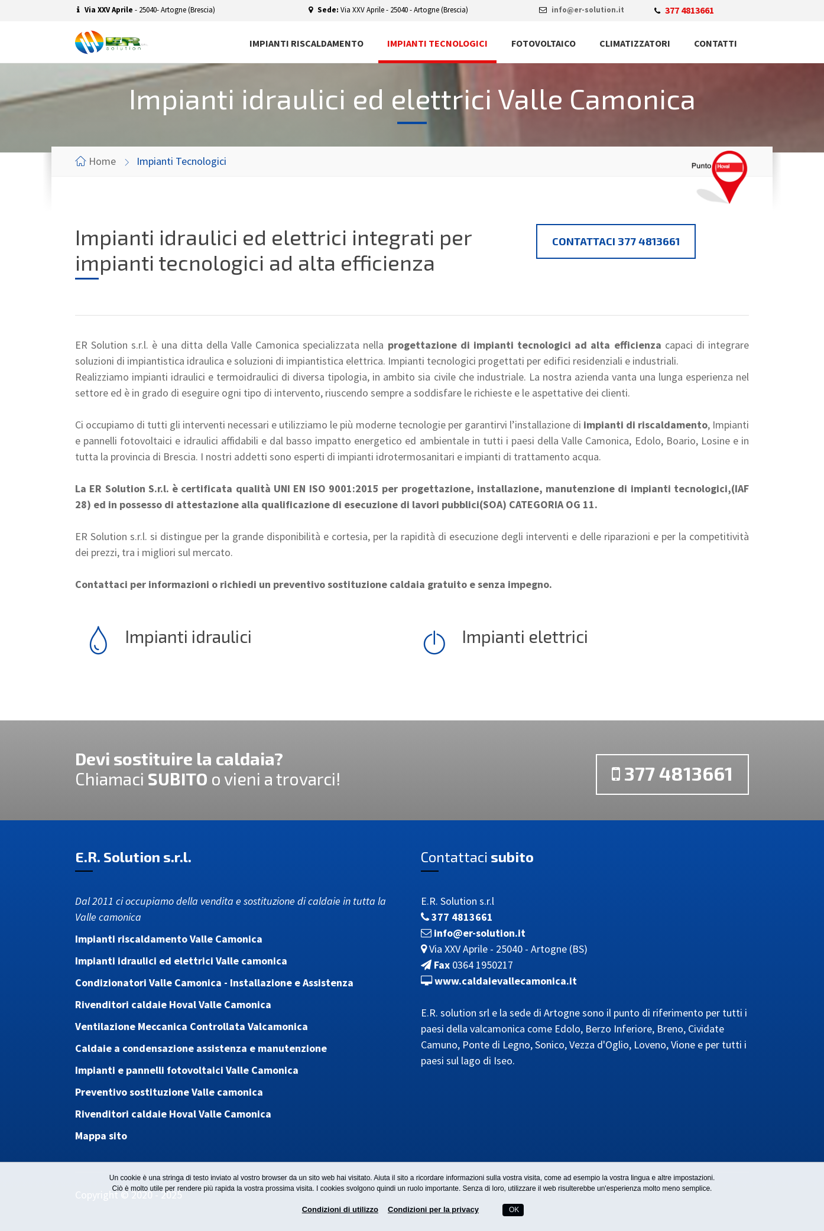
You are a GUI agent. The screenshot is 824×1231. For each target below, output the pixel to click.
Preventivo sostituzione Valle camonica (169, 1092)
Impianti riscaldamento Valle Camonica (168, 939)
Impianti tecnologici (437, 43)
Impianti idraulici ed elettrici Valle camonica (181, 960)
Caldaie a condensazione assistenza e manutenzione (201, 1048)
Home (102, 161)
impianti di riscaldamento (645, 424)
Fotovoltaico (543, 43)
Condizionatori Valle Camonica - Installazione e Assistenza (214, 982)
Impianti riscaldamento (306, 43)
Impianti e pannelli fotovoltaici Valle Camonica (187, 1070)
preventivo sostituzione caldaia (349, 584)
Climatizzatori (634, 43)
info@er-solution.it (588, 10)
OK (513, 1210)
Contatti (715, 43)
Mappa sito (101, 1135)
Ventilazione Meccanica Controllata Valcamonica (191, 1026)
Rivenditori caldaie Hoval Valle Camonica (173, 1004)
